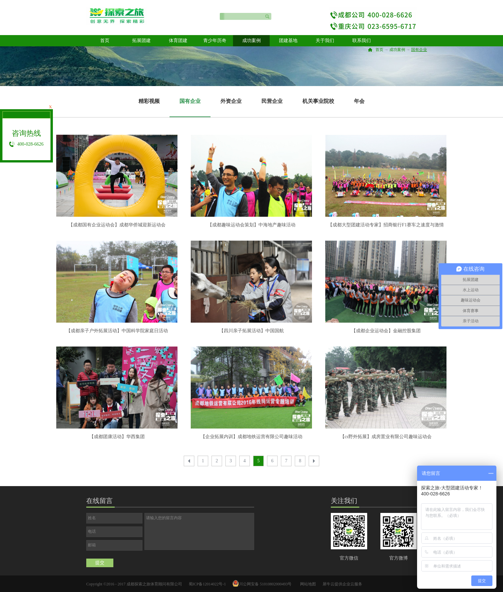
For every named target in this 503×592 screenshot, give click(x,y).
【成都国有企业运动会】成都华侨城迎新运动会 (117, 224)
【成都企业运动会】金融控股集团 (386, 330)
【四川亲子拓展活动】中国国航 (251, 330)
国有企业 (419, 49)
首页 (104, 40)
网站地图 (307, 584)
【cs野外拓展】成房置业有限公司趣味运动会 (386, 436)
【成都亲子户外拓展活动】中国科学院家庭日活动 (117, 330)
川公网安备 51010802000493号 (265, 584)
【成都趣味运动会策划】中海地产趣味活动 (251, 224)
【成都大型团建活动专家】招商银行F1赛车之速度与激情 (386, 224)
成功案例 (397, 49)
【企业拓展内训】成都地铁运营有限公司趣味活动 (251, 436)
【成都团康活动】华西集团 (117, 436)
